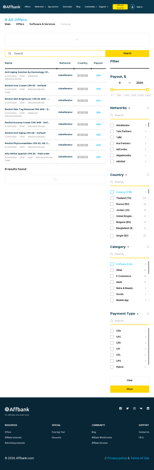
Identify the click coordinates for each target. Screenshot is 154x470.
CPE (131, 343)
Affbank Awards (120, 6)
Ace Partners (131, 143)
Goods (7, 92)
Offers (28, 7)
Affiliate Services (100, 443)
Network (65, 63)
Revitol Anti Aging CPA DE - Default (25, 133)
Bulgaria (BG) (131, 222)
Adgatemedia (131, 155)
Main (8, 24)
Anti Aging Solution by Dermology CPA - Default (27, 72)
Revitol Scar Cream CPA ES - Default (25, 85)
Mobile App (33, 76)
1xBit (131, 137)
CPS (131, 361)
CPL (131, 355)
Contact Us (144, 432)
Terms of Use (139, 458)
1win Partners (131, 131)
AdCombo (131, 149)
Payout (98, 63)
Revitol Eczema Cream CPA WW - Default (27, 122)
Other (22, 76)
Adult (30, 157)
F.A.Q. (141, 437)
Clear (130, 380)
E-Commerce (11, 76)
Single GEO (122, 235)
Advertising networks (15, 443)
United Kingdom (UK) (131, 216)
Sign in (139, 7)
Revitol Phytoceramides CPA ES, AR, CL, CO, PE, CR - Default (27, 143)
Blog (78, 7)
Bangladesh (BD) (131, 228)
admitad (131, 161)
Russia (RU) (131, 204)
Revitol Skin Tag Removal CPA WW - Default (27, 109)
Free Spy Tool (58, 432)
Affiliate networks (13, 437)
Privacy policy (117, 458)
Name (8, 63)
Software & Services (42, 24)
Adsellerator (65, 75)
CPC (131, 337)
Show (130, 389)
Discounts (67, 7)
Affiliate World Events (102, 437)
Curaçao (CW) (131, 192)
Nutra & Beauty (131, 288)
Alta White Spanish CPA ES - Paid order (27, 153)
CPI (131, 349)
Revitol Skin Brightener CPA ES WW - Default (27, 99)
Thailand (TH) (131, 198)
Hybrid (131, 367)
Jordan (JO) (131, 210)
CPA (131, 331)
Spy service (53, 7)
